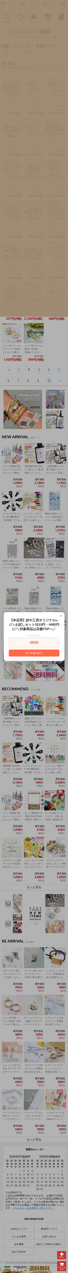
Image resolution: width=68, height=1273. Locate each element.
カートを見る (61, 1266)
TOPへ (61, 1255)
